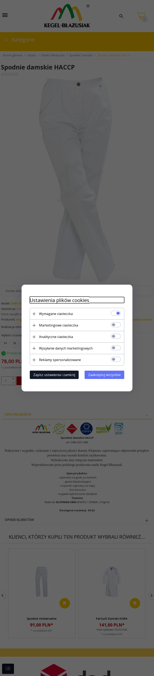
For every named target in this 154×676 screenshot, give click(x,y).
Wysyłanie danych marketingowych (66, 348)
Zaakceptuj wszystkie (104, 375)
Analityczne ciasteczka (56, 337)
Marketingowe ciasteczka (58, 325)
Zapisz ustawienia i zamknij (54, 375)
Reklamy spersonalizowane (60, 360)
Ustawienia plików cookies (59, 300)
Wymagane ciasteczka (56, 313)
